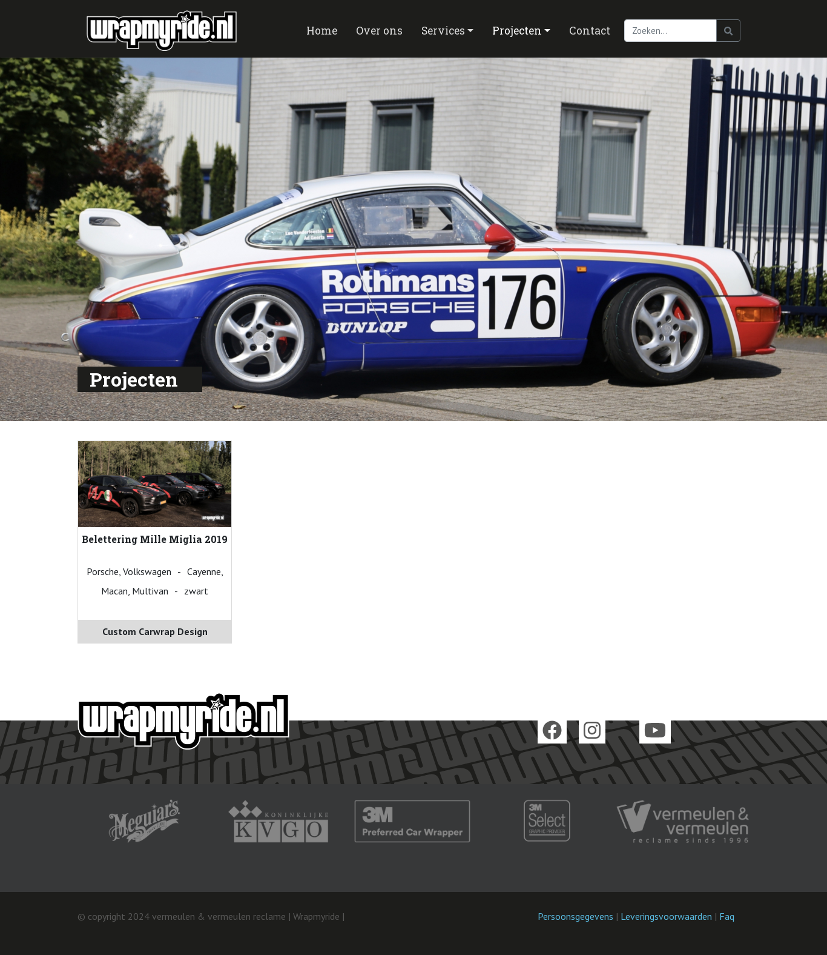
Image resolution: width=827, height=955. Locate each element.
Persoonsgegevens (575, 916)
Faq (726, 916)
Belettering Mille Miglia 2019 (155, 539)
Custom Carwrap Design (155, 631)
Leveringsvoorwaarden (666, 916)
